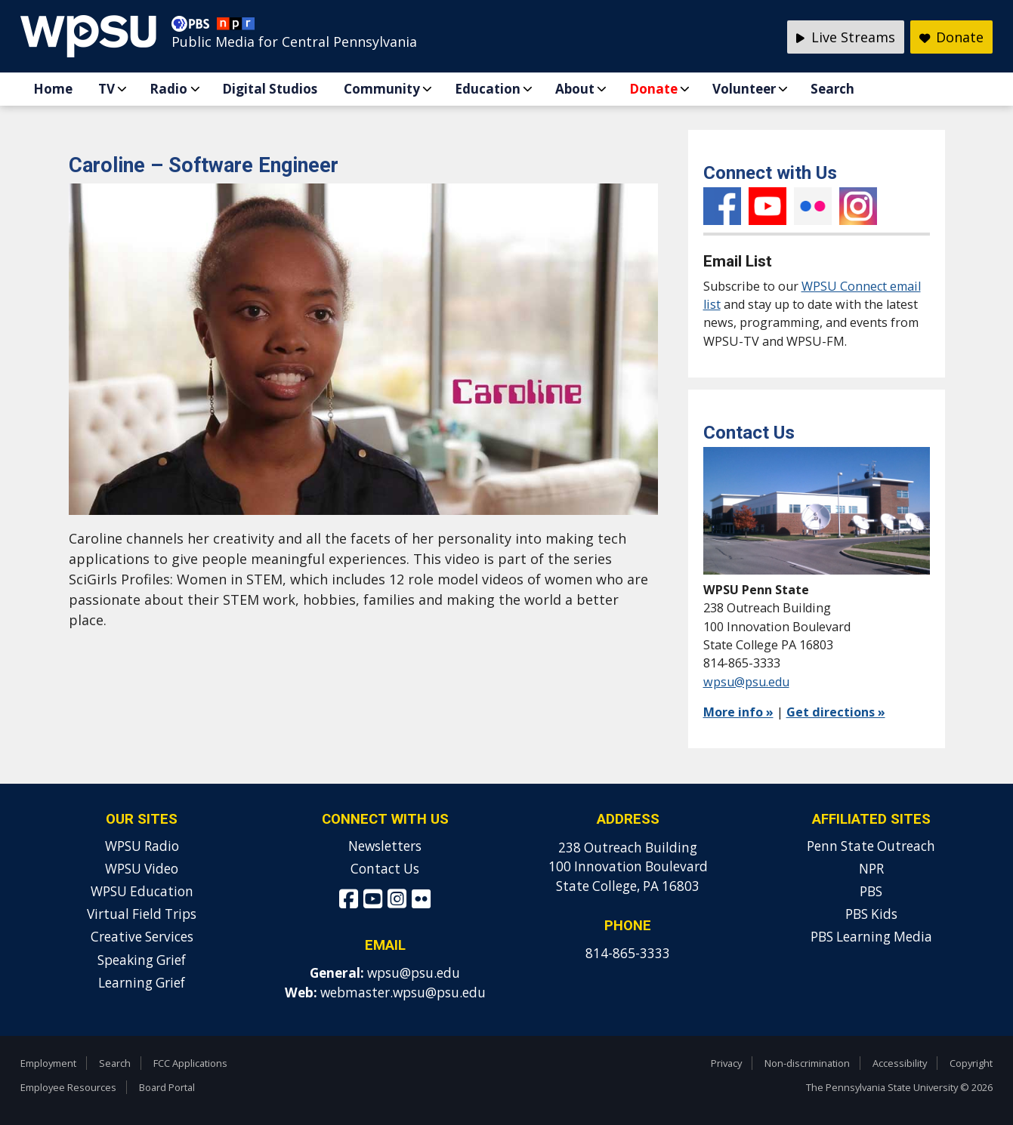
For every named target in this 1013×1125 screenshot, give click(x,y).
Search (832, 88)
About (575, 88)
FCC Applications (190, 1063)
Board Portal (167, 1087)
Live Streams (845, 37)
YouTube (767, 206)
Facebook (722, 206)
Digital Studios (269, 88)
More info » (738, 712)
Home (53, 88)
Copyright (971, 1063)
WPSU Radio (142, 846)
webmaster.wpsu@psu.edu (403, 992)
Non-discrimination (807, 1063)
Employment (48, 1063)
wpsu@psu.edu (746, 681)
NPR (871, 868)
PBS (871, 891)
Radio (168, 88)
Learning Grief (141, 982)
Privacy (726, 1063)
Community (382, 88)
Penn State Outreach (871, 846)
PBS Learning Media (871, 936)
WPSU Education (142, 891)
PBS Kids (871, 914)
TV (106, 88)
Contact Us (385, 868)
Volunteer (744, 88)
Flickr (813, 206)
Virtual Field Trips (141, 914)
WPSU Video (141, 868)
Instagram (858, 206)
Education (487, 88)
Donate (653, 88)
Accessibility (899, 1063)
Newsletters (385, 846)
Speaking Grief (141, 960)
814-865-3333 (627, 953)
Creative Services (142, 936)
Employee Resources (68, 1087)
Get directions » (835, 712)
